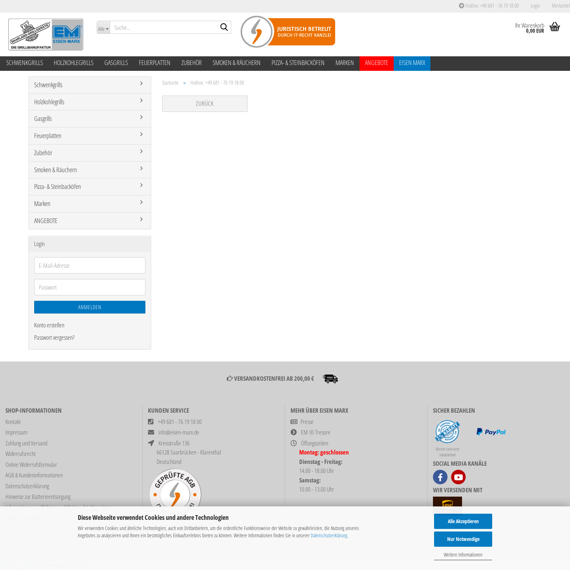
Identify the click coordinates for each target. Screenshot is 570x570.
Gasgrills (116, 62)
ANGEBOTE (376, 62)
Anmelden (89, 307)
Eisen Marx (412, 62)
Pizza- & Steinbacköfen (298, 62)
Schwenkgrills (24, 62)
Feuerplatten (154, 62)
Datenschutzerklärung (329, 535)
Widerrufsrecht (20, 453)
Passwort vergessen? (54, 337)
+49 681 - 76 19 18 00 (180, 421)
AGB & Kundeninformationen (34, 475)
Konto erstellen (49, 325)
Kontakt (13, 421)
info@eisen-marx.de (178, 432)
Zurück (205, 103)
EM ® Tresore (315, 432)
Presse (307, 421)
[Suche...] (103, 27)
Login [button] (535, 5)
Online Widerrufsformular (31, 464)
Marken (345, 62)
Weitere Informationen (463, 554)
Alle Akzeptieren (463, 521)
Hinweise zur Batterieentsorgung (38, 496)
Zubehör (191, 62)
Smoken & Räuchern (237, 62)
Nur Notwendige (463, 538)
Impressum (16, 432)
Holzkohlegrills (73, 62)
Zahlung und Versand (26, 443)
